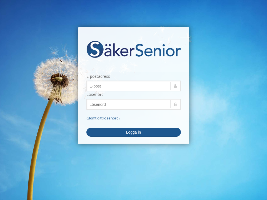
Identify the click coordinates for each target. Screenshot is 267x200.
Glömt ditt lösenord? (103, 118)
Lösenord (95, 94)
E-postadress (98, 76)
